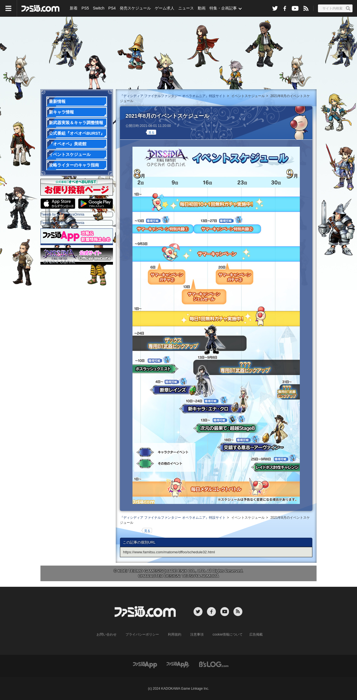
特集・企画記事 (222, 8)
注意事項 (197, 634)
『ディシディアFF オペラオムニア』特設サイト (178, 51)
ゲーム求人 (164, 8)
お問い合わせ (107, 634)
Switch (98, 8)
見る (151, 132)
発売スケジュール (135, 8)
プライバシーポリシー (142, 634)
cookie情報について (228, 634)
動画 (201, 8)
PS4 (111, 8)
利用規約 (175, 634)
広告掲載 (255, 634)
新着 (74, 8)
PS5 (85, 8)
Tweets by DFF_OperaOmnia (62, 214)
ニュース (186, 8)
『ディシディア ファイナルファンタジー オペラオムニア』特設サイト (173, 96)
